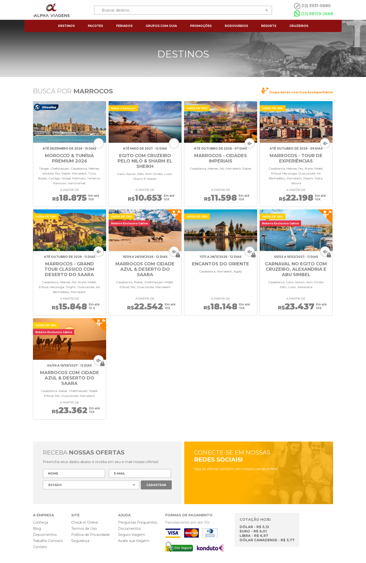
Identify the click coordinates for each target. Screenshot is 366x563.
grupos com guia (161, 26)
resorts (268, 26)
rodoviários (236, 26)
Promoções (201, 26)
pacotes (95, 26)
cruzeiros (298, 26)
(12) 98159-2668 (313, 13)
